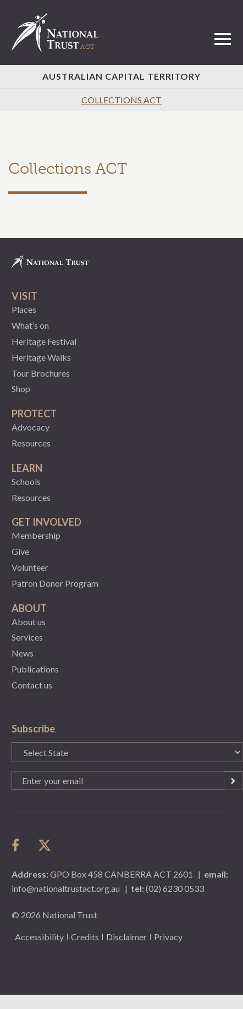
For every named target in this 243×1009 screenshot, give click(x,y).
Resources (31, 443)
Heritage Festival (44, 341)
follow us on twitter (44, 845)
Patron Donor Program (55, 583)
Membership (36, 535)
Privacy (168, 937)
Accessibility (39, 937)
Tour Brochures (41, 373)
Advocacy (30, 427)
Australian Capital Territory (121, 76)
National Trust (60, 32)
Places (24, 309)
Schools (26, 481)
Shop (21, 388)
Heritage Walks (41, 357)
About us (29, 621)
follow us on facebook (18, 845)
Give (20, 551)
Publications (35, 669)
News (23, 653)
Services (27, 637)
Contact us (32, 685)
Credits (85, 937)
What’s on (30, 325)
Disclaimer (126, 937)
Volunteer (30, 567)
